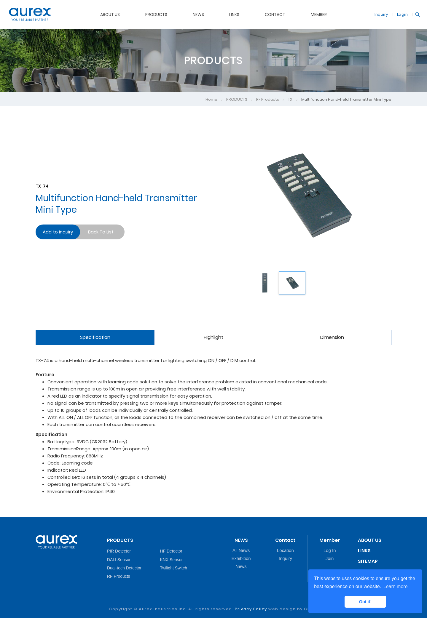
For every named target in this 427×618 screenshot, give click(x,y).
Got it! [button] (365, 601)
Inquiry (381, 14)
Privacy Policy (251, 609)
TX (290, 99)
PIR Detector (119, 551)
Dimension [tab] (332, 337)
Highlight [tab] (213, 337)
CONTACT (275, 14)
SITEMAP (368, 561)
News (241, 566)
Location (285, 550)
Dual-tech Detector (124, 568)
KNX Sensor (171, 559)
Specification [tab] (95, 337)
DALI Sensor (118, 559)
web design (282, 609)
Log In (330, 550)
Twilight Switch (173, 568)
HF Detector (171, 551)
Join (330, 558)
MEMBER (319, 14)
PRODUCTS (156, 14)
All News (241, 550)
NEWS (198, 14)
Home (211, 99)
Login (402, 14)
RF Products (267, 99)
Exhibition (241, 558)
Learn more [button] (395, 586)
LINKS (234, 14)
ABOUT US (110, 14)
